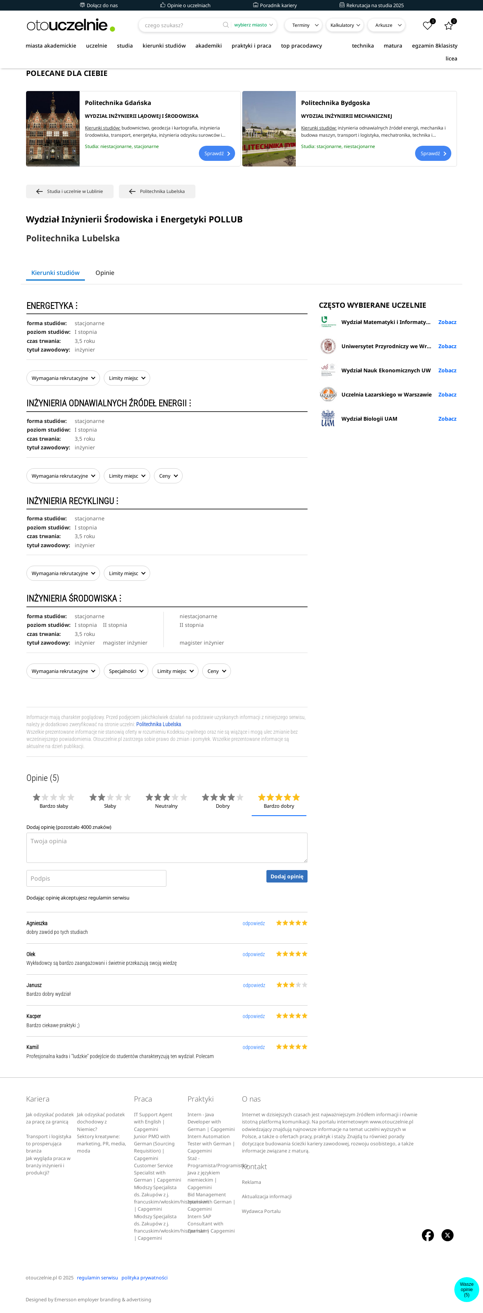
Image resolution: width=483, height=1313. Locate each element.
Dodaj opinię (287, 876)
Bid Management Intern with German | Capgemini (211, 1202)
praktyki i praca (251, 45)
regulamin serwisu (108, 897)
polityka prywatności (145, 1277)
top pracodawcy (301, 45)
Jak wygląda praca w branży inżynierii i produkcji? (48, 1165)
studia (125, 45)
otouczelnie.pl (41, 1277)
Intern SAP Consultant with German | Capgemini (211, 1223)
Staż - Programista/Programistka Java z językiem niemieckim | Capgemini (218, 1173)
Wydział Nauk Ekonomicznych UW (375, 370)
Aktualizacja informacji (267, 1196)
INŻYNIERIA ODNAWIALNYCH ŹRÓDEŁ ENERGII (108, 403)
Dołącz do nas (99, 5)
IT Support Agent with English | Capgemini (153, 1121)
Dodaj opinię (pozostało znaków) (68, 827)
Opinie (104, 272)
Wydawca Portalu (261, 1211)
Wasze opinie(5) (467, 1290)
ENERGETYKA (52, 306)
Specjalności (126, 671)
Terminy (300, 25)
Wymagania (63, 378)
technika (363, 45)
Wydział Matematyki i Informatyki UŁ (379, 321)
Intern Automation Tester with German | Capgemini (211, 1143)
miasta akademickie (51, 45)
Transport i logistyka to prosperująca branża (48, 1143)
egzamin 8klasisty (434, 45)
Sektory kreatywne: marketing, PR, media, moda (101, 1143)
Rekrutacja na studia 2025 (372, 5)
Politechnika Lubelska (158, 724)
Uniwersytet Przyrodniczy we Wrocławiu (383, 345)
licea (451, 58)
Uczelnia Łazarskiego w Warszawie (375, 394)
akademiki (208, 45)
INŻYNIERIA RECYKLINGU (72, 501)
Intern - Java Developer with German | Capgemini (211, 1121)
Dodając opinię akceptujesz (77, 897)
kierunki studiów (164, 45)
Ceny (168, 475)
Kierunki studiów (55, 272)
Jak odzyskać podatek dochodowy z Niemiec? (101, 1121)
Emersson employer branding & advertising (102, 1299)
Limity (127, 378)
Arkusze (383, 25)
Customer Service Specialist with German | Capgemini (157, 1172)
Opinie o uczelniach (185, 5)
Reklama (251, 1182)
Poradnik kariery (275, 5)
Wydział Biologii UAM (358, 418)
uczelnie (96, 45)
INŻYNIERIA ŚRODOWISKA (74, 599)
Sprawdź (217, 153)
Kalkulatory (342, 25)
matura (393, 45)
